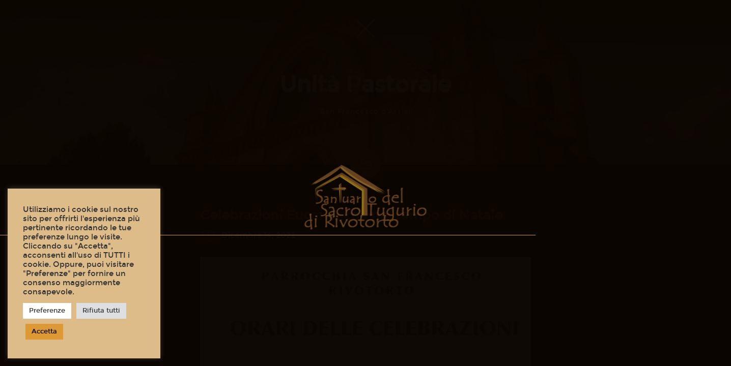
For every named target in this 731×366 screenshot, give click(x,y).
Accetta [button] (44, 331)
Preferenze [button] (47, 311)
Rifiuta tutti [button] (101, 311)
